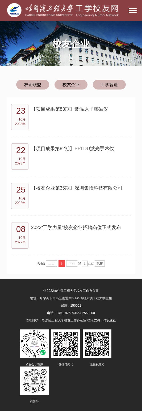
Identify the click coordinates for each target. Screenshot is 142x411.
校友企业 (71, 84)
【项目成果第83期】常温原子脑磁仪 (69, 109)
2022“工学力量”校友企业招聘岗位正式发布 (76, 227)
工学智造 (109, 84)
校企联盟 (32, 84)
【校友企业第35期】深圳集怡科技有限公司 (76, 188)
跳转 (100, 263)
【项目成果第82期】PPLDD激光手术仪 (72, 148)
